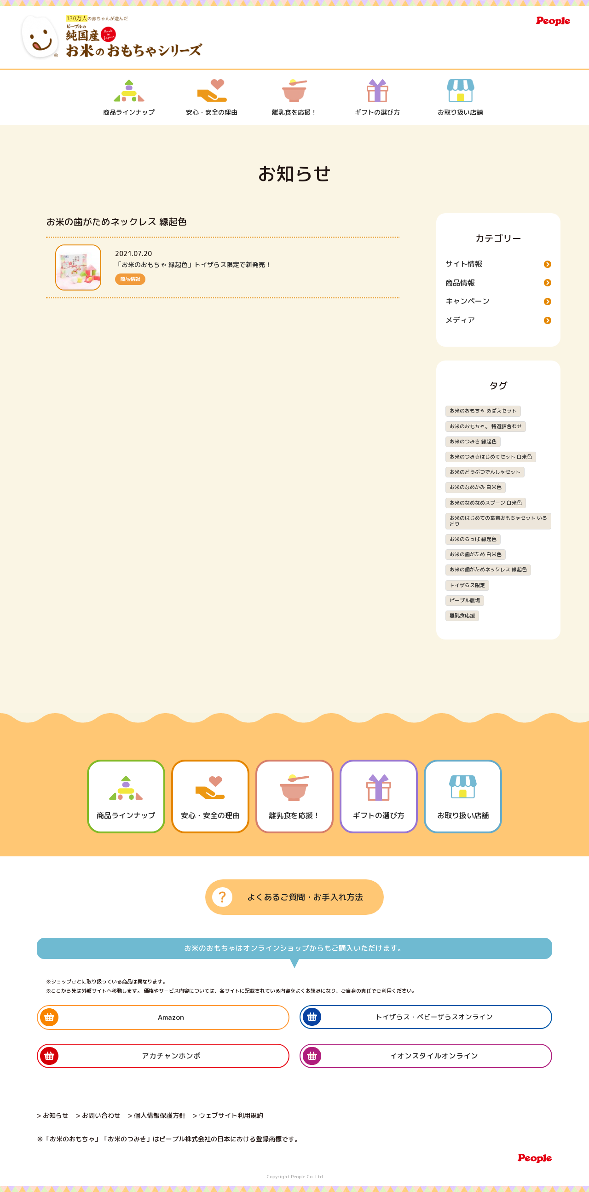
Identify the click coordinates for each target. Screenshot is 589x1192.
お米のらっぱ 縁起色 (473, 539)
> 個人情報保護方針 (156, 1115)
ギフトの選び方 (377, 97)
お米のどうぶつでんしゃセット (485, 472)
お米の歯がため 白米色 (476, 554)
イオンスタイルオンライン (434, 1056)
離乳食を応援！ (294, 97)
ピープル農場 (465, 600)
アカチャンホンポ (171, 1056)
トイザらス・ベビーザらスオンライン (434, 1017)
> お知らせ (53, 1115)
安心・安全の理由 (211, 97)
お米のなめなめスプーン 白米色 (486, 502)
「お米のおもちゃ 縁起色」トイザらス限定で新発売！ (193, 264)
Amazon (171, 1017)
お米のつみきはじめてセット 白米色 (491, 456)
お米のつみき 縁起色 (473, 441)
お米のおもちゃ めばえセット (483, 410)
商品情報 (130, 279)
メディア (460, 320)
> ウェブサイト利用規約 (228, 1115)
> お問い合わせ (98, 1115)
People (553, 21)
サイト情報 (463, 264)
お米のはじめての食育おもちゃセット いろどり (498, 521)
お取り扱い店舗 (460, 97)
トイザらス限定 (467, 585)
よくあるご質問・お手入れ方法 (305, 897)
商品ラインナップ (129, 97)
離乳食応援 (462, 615)
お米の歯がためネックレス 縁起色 (488, 569)
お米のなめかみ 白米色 (476, 487)
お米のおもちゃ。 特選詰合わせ (486, 426)
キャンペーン (467, 301)
